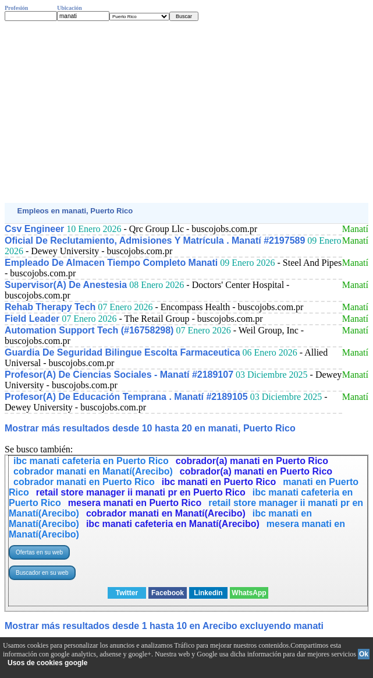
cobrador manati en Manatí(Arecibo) (93, 471)
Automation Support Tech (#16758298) (89, 330)
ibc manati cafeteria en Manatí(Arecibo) (173, 524)
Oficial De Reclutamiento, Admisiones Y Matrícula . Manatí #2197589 (155, 240)
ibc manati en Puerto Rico (219, 482)
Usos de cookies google (47, 663)
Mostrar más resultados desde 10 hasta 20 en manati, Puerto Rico (150, 428)
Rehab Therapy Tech (50, 307)
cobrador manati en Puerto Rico (84, 482)
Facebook (167, 593)
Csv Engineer (34, 229)
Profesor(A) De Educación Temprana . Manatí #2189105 (126, 397)
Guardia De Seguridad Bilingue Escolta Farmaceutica (122, 352)
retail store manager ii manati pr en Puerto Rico (141, 492)
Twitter (127, 593)
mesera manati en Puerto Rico (134, 503)
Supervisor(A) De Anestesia (66, 285)
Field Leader (32, 319)
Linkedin (208, 593)
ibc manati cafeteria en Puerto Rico (91, 461)
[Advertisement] (186, 112)
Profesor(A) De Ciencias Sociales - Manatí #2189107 (119, 375)
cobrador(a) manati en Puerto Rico (252, 461)
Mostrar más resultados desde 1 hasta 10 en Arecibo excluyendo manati (164, 626)
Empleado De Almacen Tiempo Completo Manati (111, 263)
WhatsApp (249, 593)
